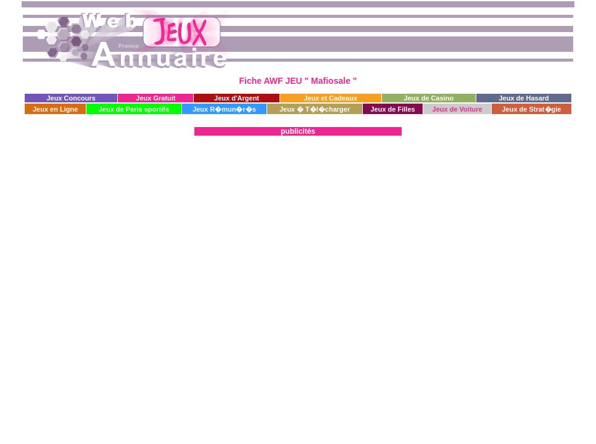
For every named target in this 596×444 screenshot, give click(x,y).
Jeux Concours (70, 98)
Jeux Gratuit (155, 98)
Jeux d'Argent (236, 98)
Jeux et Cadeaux (330, 98)
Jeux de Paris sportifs (134, 109)
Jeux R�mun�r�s (224, 109)
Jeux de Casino (429, 98)
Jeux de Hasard (523, 98)
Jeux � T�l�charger (314, 109)
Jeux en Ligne (55, 109)
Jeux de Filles (392, 109)
